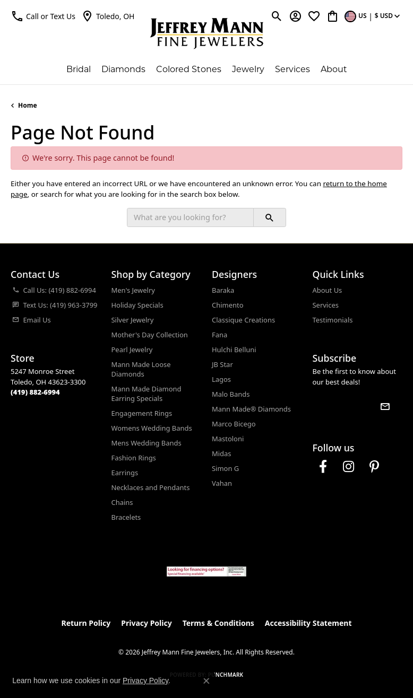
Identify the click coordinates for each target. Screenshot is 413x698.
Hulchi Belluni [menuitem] (234, 349)
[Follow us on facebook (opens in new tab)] (323, 466)
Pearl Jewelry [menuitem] (132, 349)
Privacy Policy (146, 623)
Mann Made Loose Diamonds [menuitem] (141, 369)
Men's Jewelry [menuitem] (133, 290)
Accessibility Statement (308, 623)
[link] (108, 16)
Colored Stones (188, 69)
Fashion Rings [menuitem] (133, 458)
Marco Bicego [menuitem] (234, 424)
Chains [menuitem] (122, 502)
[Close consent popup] (206, 681)
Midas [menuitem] (221, 453)
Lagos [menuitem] (221, 379)
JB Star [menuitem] (222, 364)
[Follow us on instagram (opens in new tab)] (348, 466)
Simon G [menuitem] (225, 468)
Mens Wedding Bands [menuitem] (146, 443)
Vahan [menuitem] (222, 483)
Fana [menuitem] (219, 334)
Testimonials (333, 320)
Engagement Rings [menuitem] (142, 413)
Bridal (78, 69)
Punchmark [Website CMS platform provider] (226, 674)
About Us (327, 290)
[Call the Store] (35, 392)
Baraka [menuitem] (223, 290)
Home (27, 105)
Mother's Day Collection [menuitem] (149, 334)
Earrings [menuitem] (125, 472)
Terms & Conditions (218, 623)
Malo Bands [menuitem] (230, 394)
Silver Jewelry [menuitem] (132, 320)
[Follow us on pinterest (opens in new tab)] (374, 466)
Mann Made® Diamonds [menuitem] (251, 409)
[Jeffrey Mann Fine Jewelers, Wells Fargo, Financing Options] (206, 571)
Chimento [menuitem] (227, 305)
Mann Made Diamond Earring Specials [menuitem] (146, 393)
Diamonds (123, 69)
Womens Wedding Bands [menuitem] (151, 428)
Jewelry (248, 69)
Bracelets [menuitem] (126, 517)
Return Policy (86, 623)
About (334, 69)
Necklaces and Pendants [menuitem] (150, 487)
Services (292, 69)
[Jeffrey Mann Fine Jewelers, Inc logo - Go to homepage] (207, 33)
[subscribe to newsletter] (384, 406)
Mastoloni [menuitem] (228, 438)
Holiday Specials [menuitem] (137, 305)
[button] (43, 16)
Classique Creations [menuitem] (243, 320)
